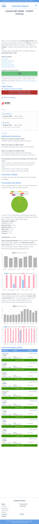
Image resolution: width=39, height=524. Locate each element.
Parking (22, 514)
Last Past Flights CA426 (8, 66)
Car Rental (23, 506)
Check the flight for (19, 93)
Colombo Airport (20, 6)
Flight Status (4, 58)
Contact (26, 521)
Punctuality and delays (7, 64)
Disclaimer (21, 521)
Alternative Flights (6, 62)
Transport (4, 514)
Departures (4, 508)
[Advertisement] (19, 28)
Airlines (3, 512)
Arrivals (3, 506)
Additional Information (7, 60)
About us (30, 521)
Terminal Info (23, 504)
